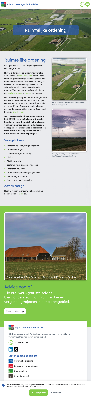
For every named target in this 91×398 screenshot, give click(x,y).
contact (19, 194)
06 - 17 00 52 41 (21, 343)
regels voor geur (14, 93)
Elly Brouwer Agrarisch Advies (22, 4)
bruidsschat (18, 112)
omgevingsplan (25, 76)
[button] (87, 4)
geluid (28, 93)
